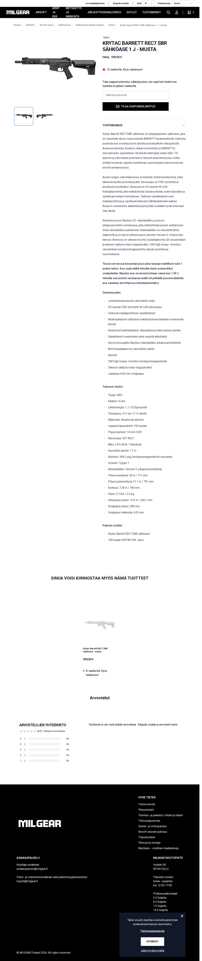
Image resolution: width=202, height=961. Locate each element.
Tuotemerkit (151, 12)
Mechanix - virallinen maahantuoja (158, 848)
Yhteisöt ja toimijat (149, 842)
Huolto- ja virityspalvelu (152, 826)
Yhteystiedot (146, 809)
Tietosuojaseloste (149, 820)
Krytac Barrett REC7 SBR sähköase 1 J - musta (143, 25)
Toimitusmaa (163, 3)
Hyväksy (152, 941)
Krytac (112, 25)
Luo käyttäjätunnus (95, 3)
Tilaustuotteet (146, 837)
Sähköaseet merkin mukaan (89, 25)
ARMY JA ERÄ (56, 12)
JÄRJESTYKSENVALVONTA (104, 12)
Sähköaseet (64, 25)
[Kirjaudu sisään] (176, 12)
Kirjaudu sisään (121, 3)
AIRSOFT (41, 12)
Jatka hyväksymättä (152, 950)
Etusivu (17, 25)
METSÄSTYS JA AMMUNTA (74, 12)
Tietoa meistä (146, 804)
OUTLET (131, 12)
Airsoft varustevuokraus (152, 831)
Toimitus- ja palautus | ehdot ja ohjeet (160, 815)
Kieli (139, 3)
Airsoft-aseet (46, 25)
